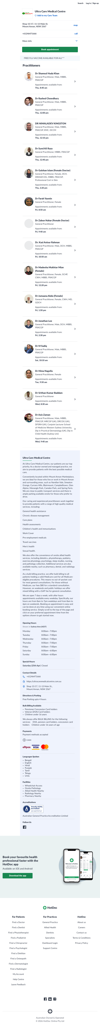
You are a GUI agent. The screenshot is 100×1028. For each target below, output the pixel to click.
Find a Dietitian (18, 953)
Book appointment (50, 49)
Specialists (50, 938)
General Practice (50, 922)
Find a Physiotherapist (18, 933)
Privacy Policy (81, 943)
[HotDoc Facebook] (45, 999)
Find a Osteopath (18, 959)
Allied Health (50, 927)
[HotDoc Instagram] (54, 999)
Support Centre (50, 948)
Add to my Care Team (46, 16)
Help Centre (18, 979)
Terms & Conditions (81, 938)
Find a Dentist (18, 927)
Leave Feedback (18, 985)
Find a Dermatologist (18, 964)
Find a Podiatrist (18, 938)
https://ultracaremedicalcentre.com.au (44, 681)
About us (81, 922)
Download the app (17, 876)
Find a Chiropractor (18, 943)
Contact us (82, 933)
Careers (81, 927)
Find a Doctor (18, 922)
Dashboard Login (50, 943)
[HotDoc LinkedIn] (50, 999)
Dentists (50, 933)
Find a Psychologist (18, 948)
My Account (18, 974)
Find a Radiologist (18, 969)
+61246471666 (34, 677)
